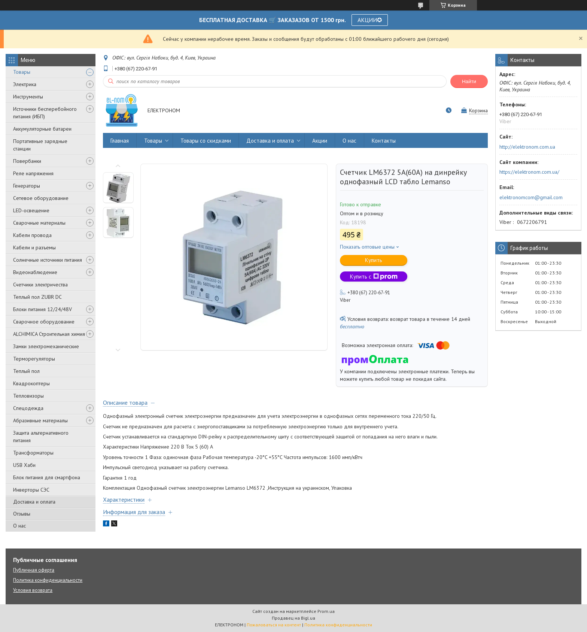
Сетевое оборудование (41, 198)
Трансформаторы (33, 452)
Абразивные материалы (40, 420)
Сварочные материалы (39, 222)
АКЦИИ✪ (370, 20)
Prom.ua (326, 611)
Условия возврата (32, 590)
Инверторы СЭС (31, 489)
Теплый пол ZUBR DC (37, 297)
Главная (119, 140)
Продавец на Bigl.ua (293, 618)
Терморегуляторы (34, 358)
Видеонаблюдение (35, 272)
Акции (319, 140)
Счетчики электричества (40, 284)
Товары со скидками (205, 140)
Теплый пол (26, 371)
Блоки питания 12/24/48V (42, 309)
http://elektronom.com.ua (527, 146)
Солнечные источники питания (47, 259)
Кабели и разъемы (34, 247)
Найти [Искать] (469, 81)
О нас (19, 525)
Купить (373, 260)
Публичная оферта (33, 570)
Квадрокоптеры (31, 383)
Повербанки (27, 161)
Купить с (374, 276)
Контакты (384, 140)
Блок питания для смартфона (46, 477)
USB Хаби (24, 465)
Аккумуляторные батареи (42, 128)
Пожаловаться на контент (274, 625)
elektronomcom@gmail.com (531, 197)
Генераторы (26, 185)
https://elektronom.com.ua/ (529, 171)
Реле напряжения (33, 173)
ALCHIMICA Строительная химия (49, 334)
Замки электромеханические (46, 346)
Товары (21, 72)
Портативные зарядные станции (40, 145)
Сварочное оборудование (43, 321)
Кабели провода (32, 235)
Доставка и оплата (34, 501)
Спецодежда (28, 408)
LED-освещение (31, 210)
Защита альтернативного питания (41, 436)
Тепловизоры (28, 395)
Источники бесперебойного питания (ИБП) (45, 113)
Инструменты (28, 96)
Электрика (24, 84)
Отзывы (21, 513)
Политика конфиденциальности (47, 580)
